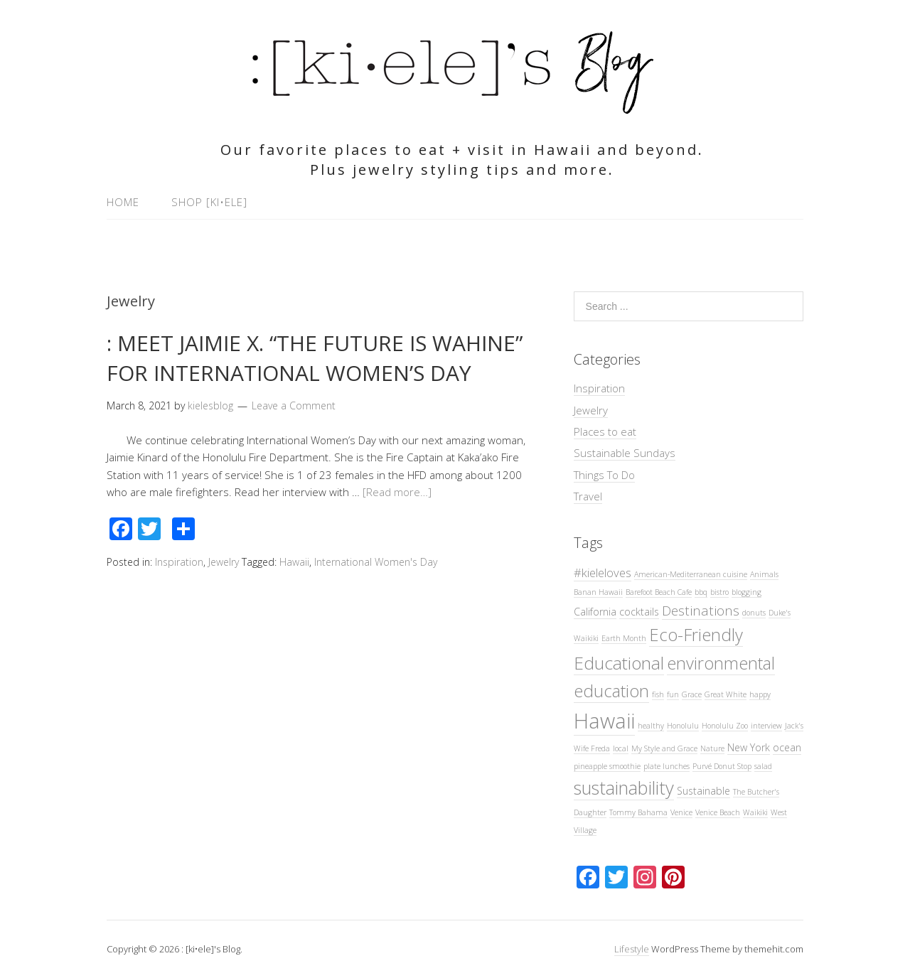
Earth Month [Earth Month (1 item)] (623, 638)
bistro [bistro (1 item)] (719, 592)
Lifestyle (631, 948)
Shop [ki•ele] (209, 202)
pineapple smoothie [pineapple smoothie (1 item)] (607, 766)
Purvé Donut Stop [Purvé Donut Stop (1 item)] (721, 766)
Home (123, 202)
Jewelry (223, 562)
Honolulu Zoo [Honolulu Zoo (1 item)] (725, 726)
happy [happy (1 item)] (760, 694)
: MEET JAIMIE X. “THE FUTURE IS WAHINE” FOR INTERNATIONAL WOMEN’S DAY (315, 357)
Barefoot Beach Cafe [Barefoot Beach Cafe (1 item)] (659, 592)
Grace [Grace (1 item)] (692, 694)
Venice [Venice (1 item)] (681, 812)
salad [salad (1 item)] (763, 766)
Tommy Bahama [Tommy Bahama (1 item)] (638, 812)
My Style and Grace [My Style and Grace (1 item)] (664, 748)
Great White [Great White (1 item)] (725, 694)
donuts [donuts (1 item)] (754, 613)
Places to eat (605, 431)
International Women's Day (375, 562)
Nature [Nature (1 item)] (712, 748)
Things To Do (604, 475)
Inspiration (179, 562)
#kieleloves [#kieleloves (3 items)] (602, 572)
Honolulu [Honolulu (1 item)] (683, 726)
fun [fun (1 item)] (673, 694)
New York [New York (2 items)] (748, 747)
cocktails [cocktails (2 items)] (639, 611)
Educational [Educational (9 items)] (619, 663)
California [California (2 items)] (595, 611)
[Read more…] (397, 492)
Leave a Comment (294, 405)
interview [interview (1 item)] (766, 726)
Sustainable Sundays (624, 453)
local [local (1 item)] (620, 748)
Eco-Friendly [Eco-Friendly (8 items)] (696, 634)
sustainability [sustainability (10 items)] (624, 787)
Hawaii (294, 562)
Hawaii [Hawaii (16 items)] (604, 720)
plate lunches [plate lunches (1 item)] (666, 766)
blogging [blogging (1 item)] (746, 592)
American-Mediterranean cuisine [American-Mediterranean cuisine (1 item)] (690, 574)
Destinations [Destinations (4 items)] (700, 610)
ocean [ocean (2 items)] (787, 747)
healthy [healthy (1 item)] (651, 726)
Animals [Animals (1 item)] (764, 574)
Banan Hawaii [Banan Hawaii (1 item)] (598, 592)
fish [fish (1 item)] (658, 694)
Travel (588, 496)
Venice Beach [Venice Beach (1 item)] (717, 812)
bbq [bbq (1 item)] (701, 592)
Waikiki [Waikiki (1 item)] (755, 812)
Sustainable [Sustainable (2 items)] (703, 790)
